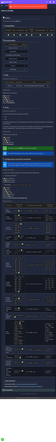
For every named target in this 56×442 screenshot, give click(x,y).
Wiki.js (39, 397)
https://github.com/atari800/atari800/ (26, 384)
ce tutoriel (40, 153)
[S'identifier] (53, 2)
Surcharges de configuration (43, 165)
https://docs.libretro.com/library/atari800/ (30, 386)
